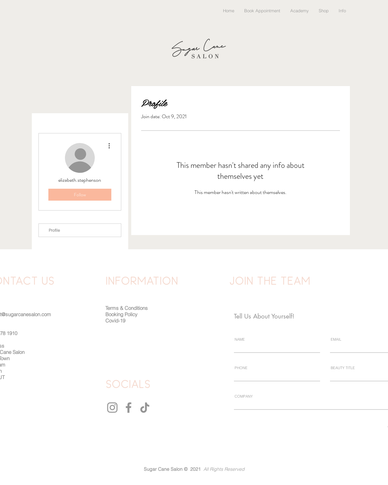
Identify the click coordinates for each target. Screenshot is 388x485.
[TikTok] (145, 407)
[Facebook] (129, 407)
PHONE (241, 368)
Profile (54, 230)
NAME (240, 339)
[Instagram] (112, 407)
